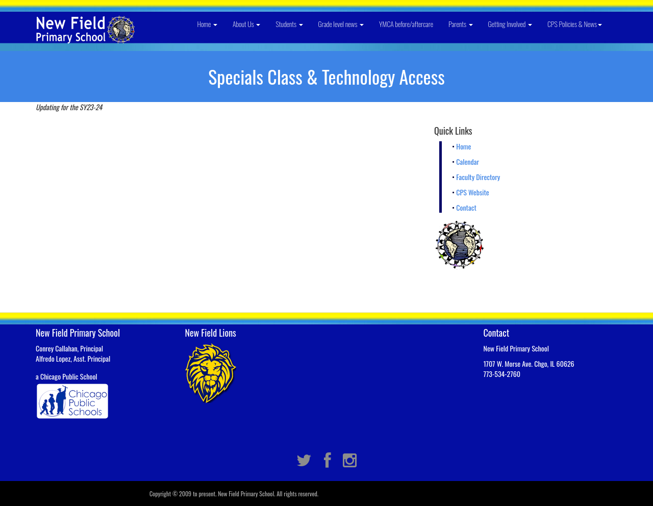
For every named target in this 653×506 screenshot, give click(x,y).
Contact (466, 207)
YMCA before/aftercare (406, 23)
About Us (246, 23)
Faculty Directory (478, 176)
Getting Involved (510, 23)
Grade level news (341, 23)
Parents (460, 23)
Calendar (467, 161)
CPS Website (472, 192)
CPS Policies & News (574, 23)
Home (207, 23)
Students (289, 23)
